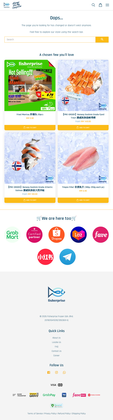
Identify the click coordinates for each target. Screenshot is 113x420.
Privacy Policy (50, 413)
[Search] (50, 40)
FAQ (56, 346)
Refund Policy (64, 413)
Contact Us (57, 351)
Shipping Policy (79, 413)
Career (56, 355)
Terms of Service (35, 413)
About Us (56, 337)
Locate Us (56, 342)
